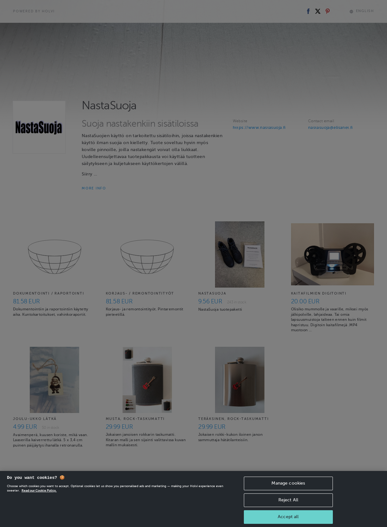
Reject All (288, 507)
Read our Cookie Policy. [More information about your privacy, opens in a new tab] (39, 498)
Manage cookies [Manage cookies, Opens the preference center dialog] (288, 491)
